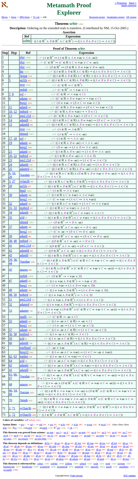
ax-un (124, 435)
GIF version (131, 17)
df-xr (113, 459)
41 (10, 245)
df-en (47, 459)
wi (31, 424)
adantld (24, 124)
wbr (5, 427)
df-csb (53, 449)
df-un (77, 449)
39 (10, 236)
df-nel (114, 446)
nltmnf (24, 133)
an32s (23, 80)
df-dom (60, 459)
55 (10, 321)
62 (10, 356)
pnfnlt (23, 89)
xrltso (40, 463)
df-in (87, 449)
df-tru (102, 443)
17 (10, 138)
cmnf (44, 427)
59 (10, 338)
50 (15, 294)
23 (10, 160)
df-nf (5, 446)
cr (16, 427)
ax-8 (5, 435)
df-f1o (14, 459)
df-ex (125, 443)
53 (10, 310)
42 (10, 250)
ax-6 (114, 432)
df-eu (40, 446)
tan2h (109, 466)
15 (10, 124)
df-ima (61, 455)
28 (10, 186)
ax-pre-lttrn (40, 438)
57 (10, 329)
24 (10, 164)
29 (10, 259)
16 (13, 173)
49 (10, 290)
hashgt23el (8, 466)
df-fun (87, 455)
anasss (24, 269)
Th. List (36, 17)
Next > (132, 3)
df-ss (98, 449)
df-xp (108, 452)
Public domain (76, 476)
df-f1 (119, 455)
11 (10, 107)
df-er (36, 459)
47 (10, 280)
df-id (97, 452)
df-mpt (85, 452)
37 (10, 227)
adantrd (24, 169)
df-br (59, 452)
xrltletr (68, 463)
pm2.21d (25, 116)
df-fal (114, 443)
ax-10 (27, 435)
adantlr (24, 164)
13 (10, 116)
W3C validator (129, 476)
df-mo (28, 446)
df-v (30, 449)
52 (10, 304)
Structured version (97, 17)
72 (13, 414)
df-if (121, 449)
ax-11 (39, 435)
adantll (24, 120)
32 (10, 203)
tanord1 (95, 466)
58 (15, 334)
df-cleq (65, 446)
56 (10, 334)
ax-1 (58, 432)
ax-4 (93, 432)
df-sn (14, 452)
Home (13, 17)
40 (15, 241)
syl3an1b (25, 414)
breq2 (23, 147)
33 (15, 208)
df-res (50, 455)
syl (21, 94)
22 (15, 156)
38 (10, 241)
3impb (24, 400)
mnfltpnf (25, 347)
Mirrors (5, 17)
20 (10, 156)
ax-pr (112, 435)
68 (10, 384)
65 (10, 365)
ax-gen (82, 432)
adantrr (24, 310)
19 (10, 143)
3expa (23, 75)
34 (10, 212)
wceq (89, 424)
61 (10, 374)
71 (13, 408)
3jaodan (25, 175)
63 (15, 356)
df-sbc (41, 449)
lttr (21, 71)
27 (13, 181)
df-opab (72, 452)
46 (10, 390)
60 (10, 343)
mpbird (24, 208)
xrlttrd (83, 463)
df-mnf (100, 459)
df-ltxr (126, 459)
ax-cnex (7, 438)
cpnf (29, 427)
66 (15, 374)
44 (10, 263)
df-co (15, 455)
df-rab (19, 449)
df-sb (17, 446)
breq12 (24, 352)
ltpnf (23, 190)
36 (15, 259)
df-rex (6, 449)
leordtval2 (27, 466)
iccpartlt (7, 469)
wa (51, 424)
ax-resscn (23, 438)
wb (40, 424)
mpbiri (24, 356)
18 (15, 138)
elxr (22, 57)
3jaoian (24, 392)
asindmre (124, 466)
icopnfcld (44, 466)
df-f (109, 455)
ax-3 (73, 432)
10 (10, 111)
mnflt (23, 316)
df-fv (25, 459)
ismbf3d (79, 466)
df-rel (120, 452)
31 (10, 208)
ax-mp (50, 432)
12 (15, 111)
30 (10, 195)
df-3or (78, 443)
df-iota (74, 455)
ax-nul (87, 435)
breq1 (23, 103)
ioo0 (108, 463)
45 (10, 269)
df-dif (65, 449)
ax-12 (50, 435)
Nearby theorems (128, 6)
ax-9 (16, 435)
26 (10, 176)
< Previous (121, 3)
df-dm (27, 455)
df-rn (38, 455)
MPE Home (25, 17)
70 (10, 400)
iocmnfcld (62, 466)
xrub (95, 463)
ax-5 (104, 432)
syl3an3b (25, 408)
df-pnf (87, 459)
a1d (22, 217)
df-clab (52, 446)
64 (10, 360)
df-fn (98, 455)
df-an (57, 443)
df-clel (78, 446)
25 (10, 169)
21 (10, 151)
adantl (23, 107)
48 (10, 294)
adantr (24, 98)
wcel (103, 424)
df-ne (102, 446)
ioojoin (121, 463)
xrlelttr (54, 463)
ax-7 (124, 432)
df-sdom (73, 459)
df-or (67, 443)
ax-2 (66, 432)
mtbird (24, 111)
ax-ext (62, 435)
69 (10, 394)
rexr (22, 84)
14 (10, 120)
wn (22, 424)
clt (71, 427)
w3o (63, 424)
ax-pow (100, 435)
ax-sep (74, 435)
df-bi (46, 443)
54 (15, 390)
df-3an (90, 443)
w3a (76, 424)
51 (10, 299)
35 (10, 217)
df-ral (126, 446)
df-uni (48, 452)
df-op (36, 452)
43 (10, 255)
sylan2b (25, 181)
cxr (58, 427)
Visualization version (116, 17)
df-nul (110, 449)
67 (10, 378)
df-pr (25, 452)
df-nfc (91, 446)
